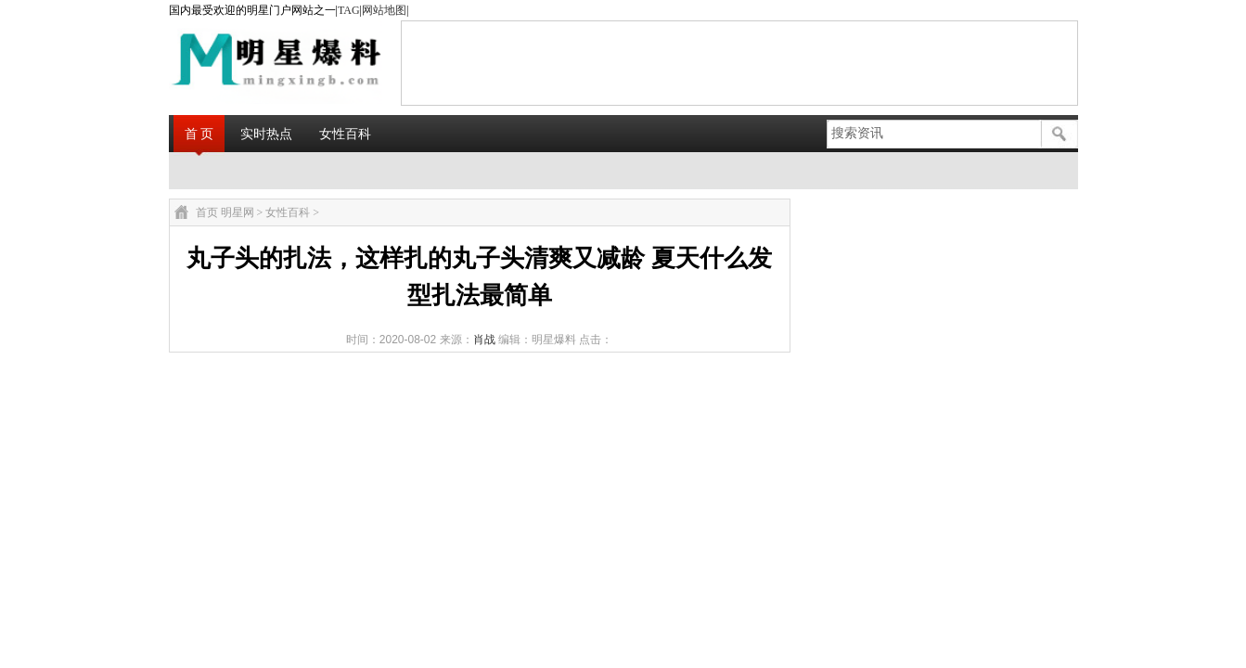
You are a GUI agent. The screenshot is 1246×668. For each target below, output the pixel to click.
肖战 (484, 339)
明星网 (237, 212)
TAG (349, 10)
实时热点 (266, 133)
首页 (207, 212)
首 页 (199, 133)
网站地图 (384, 10)
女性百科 (345, 133)
